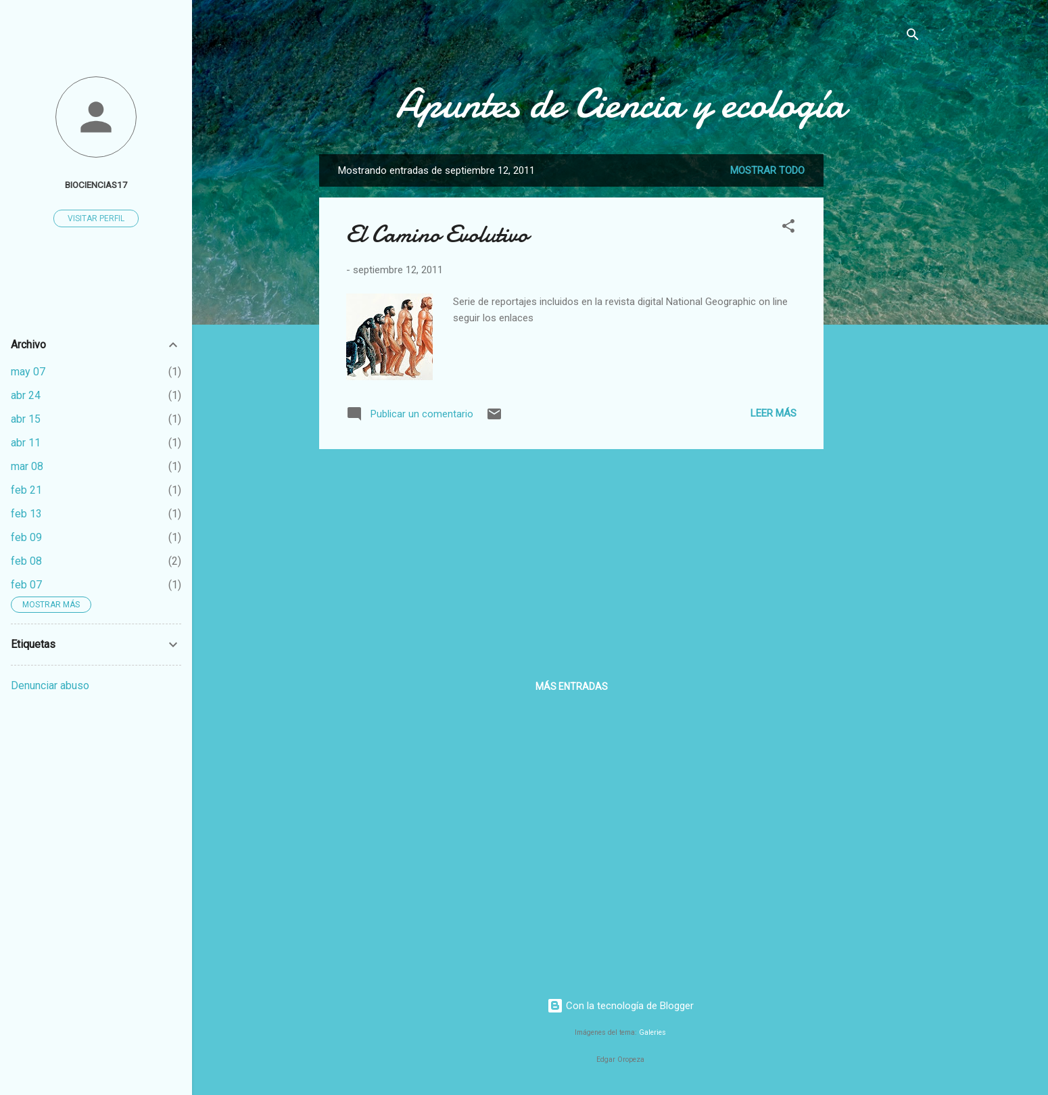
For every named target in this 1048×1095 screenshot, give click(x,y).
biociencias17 (96, 184)
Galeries (652, 1032)
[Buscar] (913, 36)
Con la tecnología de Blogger (620, 1006)
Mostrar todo (767, 170)
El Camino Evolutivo (437, 234)
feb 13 (26, 513)
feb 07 (26, 584)
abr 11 (26, 442)
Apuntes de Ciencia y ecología (620, 103)
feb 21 (26, 490)
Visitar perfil (96, 218)
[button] (788, 228)
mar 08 (27, 466)
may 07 (28, 371)
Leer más (773, 413)
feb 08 (26, 561)
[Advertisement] (877, 357)
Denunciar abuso (50, 685)
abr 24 (26, 395)
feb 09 (26, 537)
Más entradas (571, 686)
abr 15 (26, 419)
